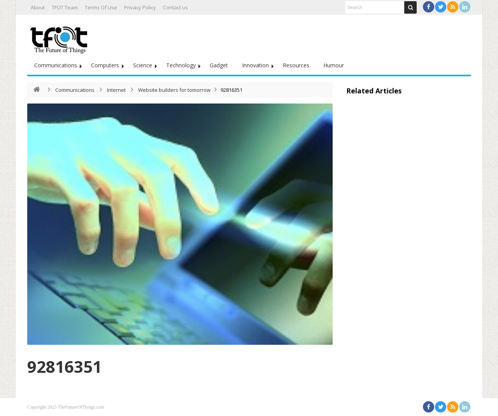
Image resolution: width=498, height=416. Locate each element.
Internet (116, 89)
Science (142, 65)
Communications (55, 65)
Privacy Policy (140, 7)
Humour (333, 65)
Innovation (255, 65)
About (38, 7)
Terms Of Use (101, 7)
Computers (105, 65)
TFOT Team (65, 7)
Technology (181, 65)
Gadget (219, 65)
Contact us (175, 7)
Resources (296, 65)
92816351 (64, 366)
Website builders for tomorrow (174, 89)
